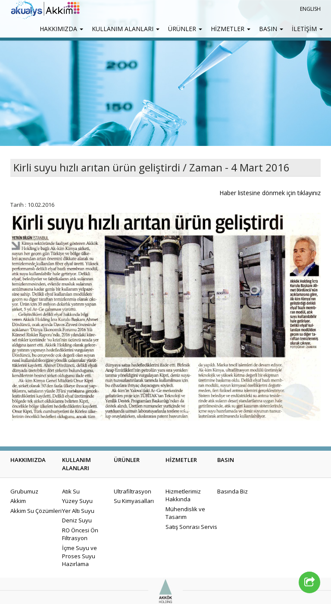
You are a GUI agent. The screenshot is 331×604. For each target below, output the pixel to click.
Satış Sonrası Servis (191, 527)
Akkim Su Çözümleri (36, 511)
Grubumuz (24, 491)
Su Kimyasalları (134, 501)
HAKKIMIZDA (61, 29)
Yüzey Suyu (77, 501)
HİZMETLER (230, 29)
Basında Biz (232, 491)
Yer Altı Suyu (78, 511)
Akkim (18, 501)
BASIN (271, 29)
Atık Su (71, 491)
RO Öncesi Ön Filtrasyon (80, 534)
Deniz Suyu (77, 520)
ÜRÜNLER (185, 29)
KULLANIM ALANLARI (125, 29)
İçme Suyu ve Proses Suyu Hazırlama (79, 556)
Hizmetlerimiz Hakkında (183, 495)
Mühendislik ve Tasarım (185, 513)
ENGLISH (310, 9)
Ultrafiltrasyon (132, 491)
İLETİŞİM (307, 29)
